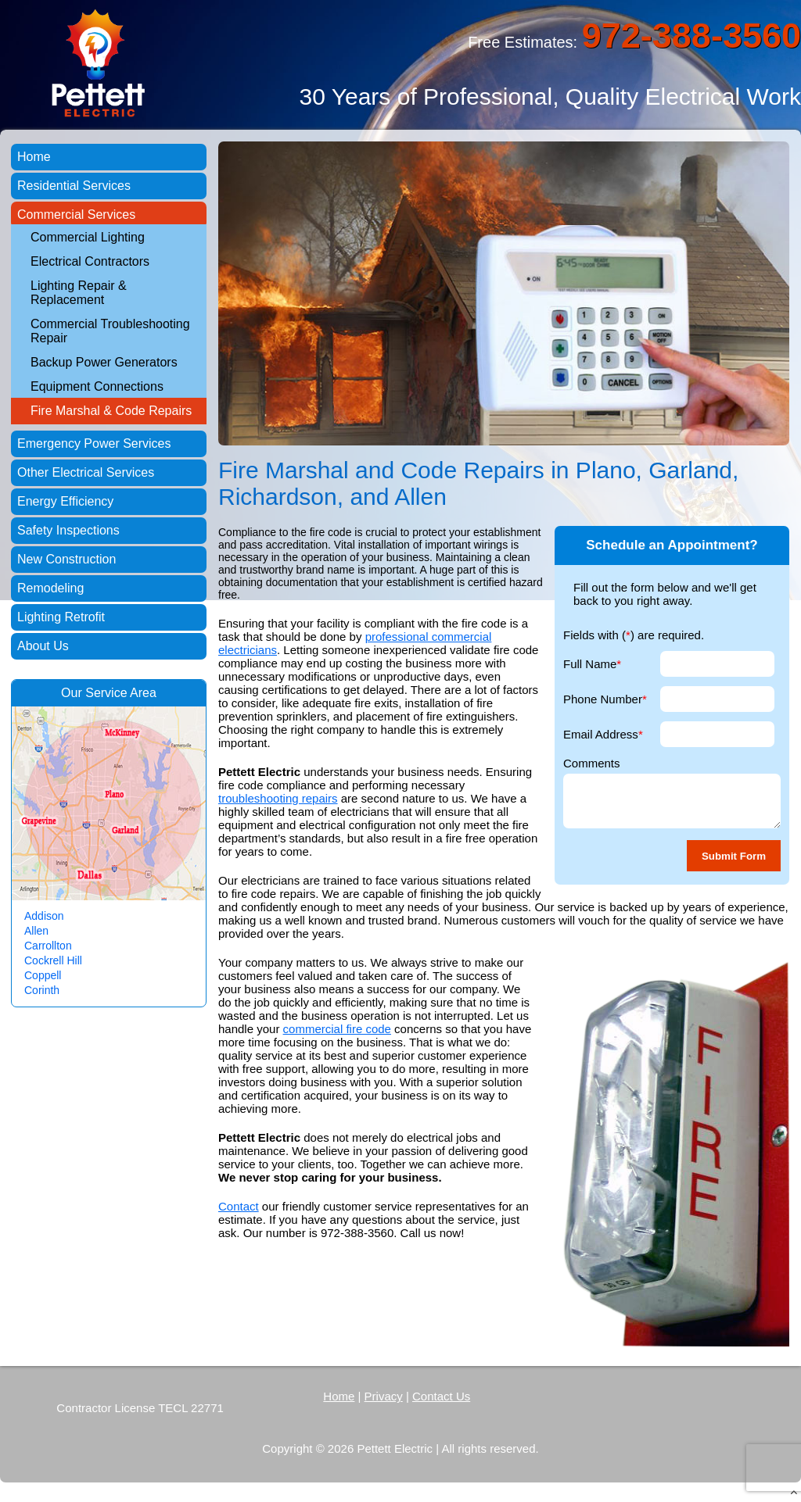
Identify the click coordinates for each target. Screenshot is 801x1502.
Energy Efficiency (65, 501)
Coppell (42, 975)
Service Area (120, 692)
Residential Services (74, 185)
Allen (36, 930)
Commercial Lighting (88, 237)
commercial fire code (337, 1028)
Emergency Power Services (94, 443)
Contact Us (441, 1396)
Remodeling (50, 588)
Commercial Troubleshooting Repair (110, 331)
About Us (43, 646)
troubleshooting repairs (278, 798)
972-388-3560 (691, 35)
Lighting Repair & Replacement (79, 292)
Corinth (41, 990)
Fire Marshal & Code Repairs (111, 410)
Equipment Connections (97, 386)
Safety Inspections (68, 530)
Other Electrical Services (85, 472)
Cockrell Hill (53, 960)
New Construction (66, 559)
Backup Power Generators (104, 362)
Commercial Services (76, 214)
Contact (238, 1206)
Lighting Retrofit (61, 617)
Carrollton (48, 945)
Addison (44, 916)
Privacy (384, 1396)
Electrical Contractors (90, 261)
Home (34, 156)
